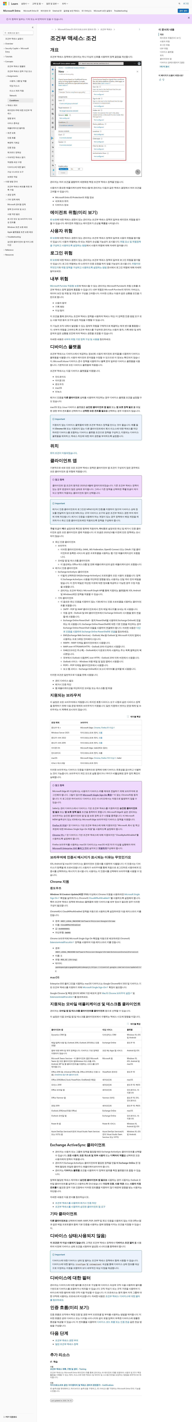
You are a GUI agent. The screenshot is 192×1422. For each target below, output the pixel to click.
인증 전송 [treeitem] (11, 147)
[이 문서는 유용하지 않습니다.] (163, 79)
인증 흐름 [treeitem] (11, 138)
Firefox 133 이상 (107, 758)
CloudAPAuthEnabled (99, 898)
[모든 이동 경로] (52, 29)
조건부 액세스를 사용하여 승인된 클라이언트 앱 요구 (80, 1206)
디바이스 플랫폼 (166, 52)
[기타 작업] (139, 29)
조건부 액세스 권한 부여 (66, 1340)
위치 (162, 55)
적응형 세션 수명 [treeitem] (14, 162)
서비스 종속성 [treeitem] (13, 123)
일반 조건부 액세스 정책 (66, 1344)
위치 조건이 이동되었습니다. (63, 453)
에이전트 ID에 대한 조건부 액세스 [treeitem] (19, 112)
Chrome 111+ (58, 834)
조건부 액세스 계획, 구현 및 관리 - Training (68, 1369)
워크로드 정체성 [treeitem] (14, 152)
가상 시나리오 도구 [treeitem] (15, 172)
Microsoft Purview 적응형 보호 (64, 285)
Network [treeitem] (13, 95)
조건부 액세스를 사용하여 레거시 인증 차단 (75, 1202)
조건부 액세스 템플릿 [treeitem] (16, 66)
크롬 (100, 732)
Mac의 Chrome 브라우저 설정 (116, 993)
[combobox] (18, 33)
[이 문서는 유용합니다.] (160, 79)
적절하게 (102, 848)
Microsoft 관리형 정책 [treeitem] (16, 204)
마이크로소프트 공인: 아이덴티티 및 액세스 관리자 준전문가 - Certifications (81, 1385)
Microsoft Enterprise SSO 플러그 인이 (70, 848)
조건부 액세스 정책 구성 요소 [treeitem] (19, 71)
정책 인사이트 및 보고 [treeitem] (16, 209)
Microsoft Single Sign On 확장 (97, 794)
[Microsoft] (5, 3)
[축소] (32, 27)
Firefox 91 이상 (107, 727)
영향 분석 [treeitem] (11, 118)
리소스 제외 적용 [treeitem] (17, 90)
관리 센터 (183, 10)
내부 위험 (164, 48)
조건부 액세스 (106, 29)
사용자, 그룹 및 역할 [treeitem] (18, 81)
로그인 (186, 3)
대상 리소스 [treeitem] (14, 85)
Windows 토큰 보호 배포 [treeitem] (17, 227)
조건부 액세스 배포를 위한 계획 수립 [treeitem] (19, 188)
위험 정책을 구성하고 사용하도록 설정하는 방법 (84, 267)
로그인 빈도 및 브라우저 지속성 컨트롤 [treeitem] (19, 221)
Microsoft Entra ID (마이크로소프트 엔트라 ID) (77, 29)
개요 (162, 34)
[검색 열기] (179, 3)
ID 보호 (53, 219)
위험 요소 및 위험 (128, 241)
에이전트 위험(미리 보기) (170, 38)
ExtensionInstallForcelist (61, 942)
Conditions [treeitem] (14, 100)
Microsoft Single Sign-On (94, 987)
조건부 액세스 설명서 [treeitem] (14, 38)
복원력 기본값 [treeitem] (13, 142)
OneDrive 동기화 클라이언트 (66, 1074)
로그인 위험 (165, 45)
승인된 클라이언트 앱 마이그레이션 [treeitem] (20, 243)
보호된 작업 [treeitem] (12, 176)
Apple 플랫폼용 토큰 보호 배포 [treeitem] (20, 232)
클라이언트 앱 (166, 59)
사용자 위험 (165, 41)
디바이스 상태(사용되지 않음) (172, 62)
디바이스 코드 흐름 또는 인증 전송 (113, 1321)
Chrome (97, 727)
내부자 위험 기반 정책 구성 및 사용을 (81, 339)
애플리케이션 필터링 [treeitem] (16, 128)
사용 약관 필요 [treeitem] (13, 214)
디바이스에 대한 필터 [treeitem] (16, 167)
